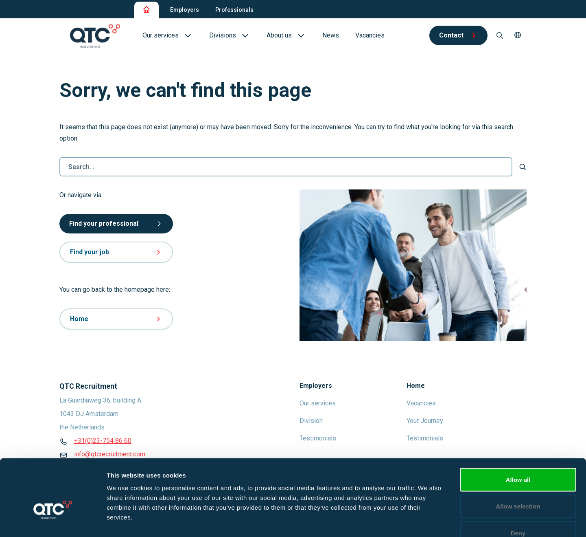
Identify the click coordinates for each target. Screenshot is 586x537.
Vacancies (421, 403)
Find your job (116, 252)
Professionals (234, 10)
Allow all (518, 430)
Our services (318, 403)
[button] (518, 35)
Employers (184, 10)
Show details (427, 520)
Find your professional (116, 223)
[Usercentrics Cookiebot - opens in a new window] (52, 521)
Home (116, 319)
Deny (518, 483)
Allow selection (518, 456)
